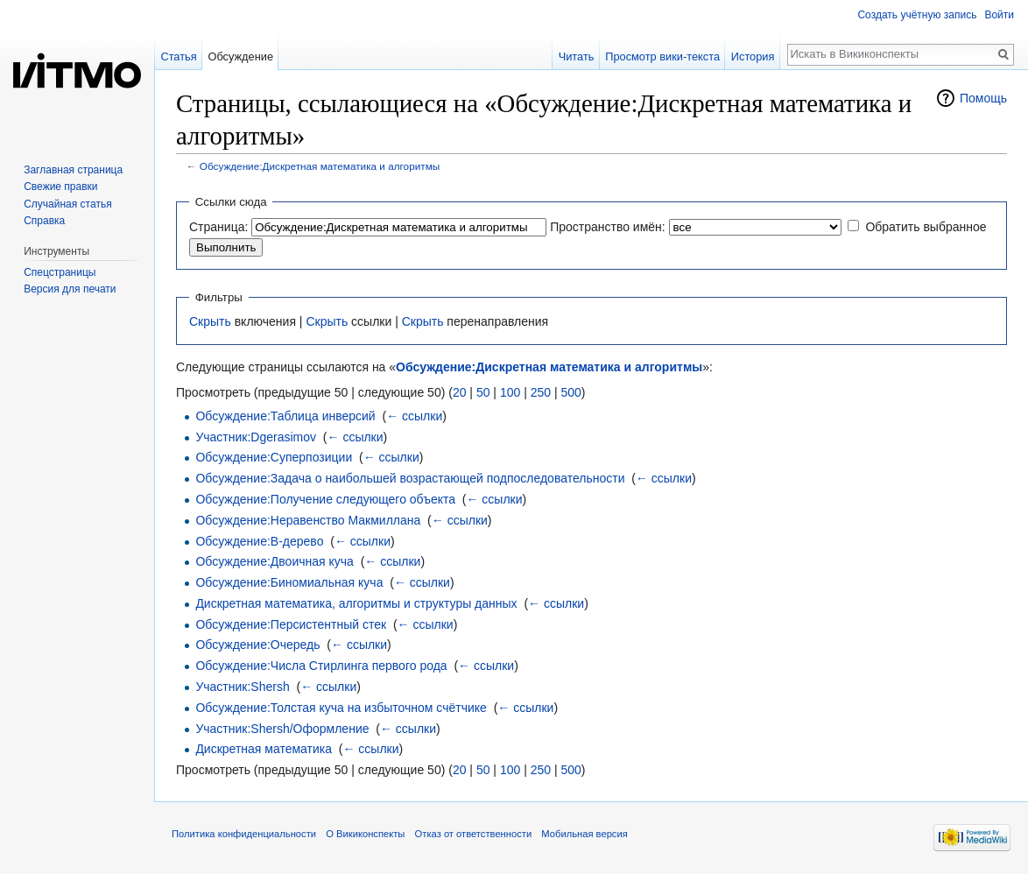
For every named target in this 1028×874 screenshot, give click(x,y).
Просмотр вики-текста (662, 56)
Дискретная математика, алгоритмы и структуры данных (356, 603)
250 (541, 392)
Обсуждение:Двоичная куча (274, 561)
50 (483, 392)
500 (570, 392)
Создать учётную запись (916, 15)
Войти (999, 15)
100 (510, 392)
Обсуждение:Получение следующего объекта (325, 499)
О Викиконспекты (365, 833)
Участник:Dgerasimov (255, 437)
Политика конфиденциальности (244, 833)
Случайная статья (67, 204)
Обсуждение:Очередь (257, 645)
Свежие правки (60, 186)
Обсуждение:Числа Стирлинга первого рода (321, 666)
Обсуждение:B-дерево (259, 541)
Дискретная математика (263, 749)
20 (460, 392)
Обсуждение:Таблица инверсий (285, 416)
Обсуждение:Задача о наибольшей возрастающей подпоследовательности (409, 478)
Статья (178, 56)
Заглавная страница (73, 170)
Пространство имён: (607, 227)
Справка (44, 221)
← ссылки (414, 416)
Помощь (983, 98)
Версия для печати (70, 289)
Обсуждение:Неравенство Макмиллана (307, 520)
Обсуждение (240, 56)
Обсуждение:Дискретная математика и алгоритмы (320, 166)
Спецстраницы (59, 272)
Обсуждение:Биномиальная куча (289, 582)
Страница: (218, 227)
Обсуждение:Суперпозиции (273, 457)
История (753, 56)
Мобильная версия (584, 833)
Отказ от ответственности (473, 833)
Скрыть (210, 321)
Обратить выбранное (925, 227)
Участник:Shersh (242, 687)
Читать (577, 56)
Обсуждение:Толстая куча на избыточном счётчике (340, 708)
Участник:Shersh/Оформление (282, 729)
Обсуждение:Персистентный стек (290, 624)
